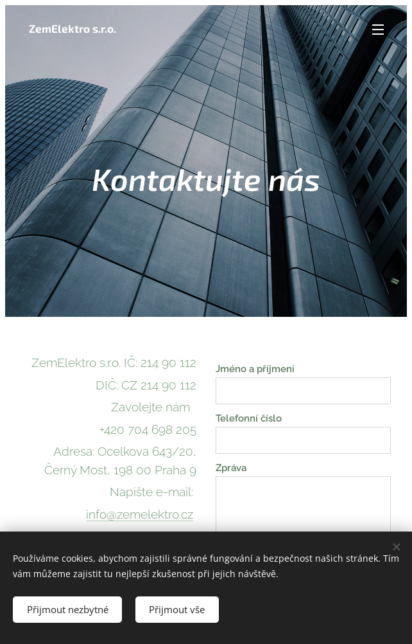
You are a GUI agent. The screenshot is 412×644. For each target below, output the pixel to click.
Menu (378, 29)
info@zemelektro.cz (139, 514)
